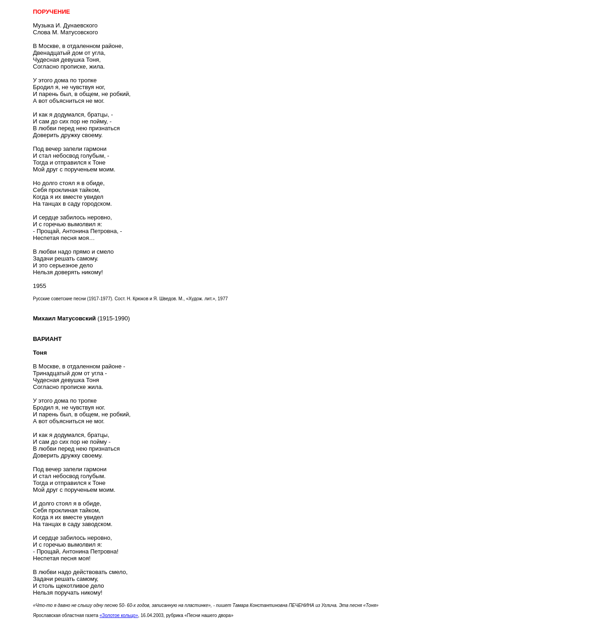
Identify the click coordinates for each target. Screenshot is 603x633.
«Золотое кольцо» (119, 615)
